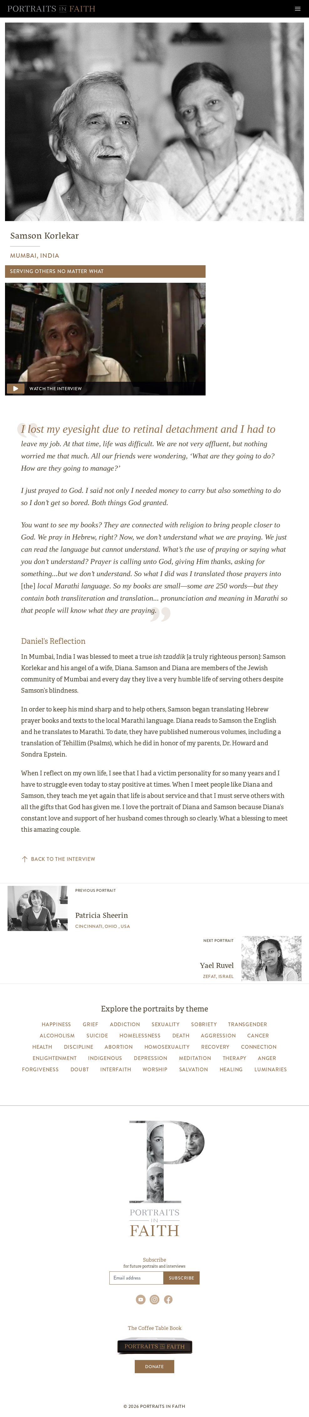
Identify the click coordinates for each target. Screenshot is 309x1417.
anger (267, 1058)
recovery (215, 1047)
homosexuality (167, 1047)
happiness (56, 1024)
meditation (195, 1058)
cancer (258, 1035)
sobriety (204, 1024)
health (42, 1047)
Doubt (80, 1069)
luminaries (270, 1069)
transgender (247, 1024)
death (181, 1035)
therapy (235, 1058)
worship (155, 1069)
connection (259, 1047)
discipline (78, 1047)
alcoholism (57, 1035)
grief (90, 1024)
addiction (125, 1024)
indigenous (105, 1058)
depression (150, 1058)
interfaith (115, 1069)
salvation (193, 1069)
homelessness (140, 1035)
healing (231, 1069)
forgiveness (40, 1069)
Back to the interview (58, 859)
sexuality (166, 1024)
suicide (97, 1035)
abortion (119, 1047)
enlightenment (54, 1058)
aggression (218, 1035)
